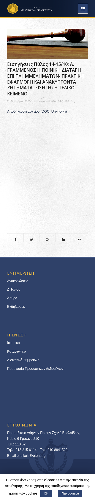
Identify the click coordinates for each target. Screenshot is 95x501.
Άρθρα (12, 298)
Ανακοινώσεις (17, 281)
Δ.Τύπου (13, 289)
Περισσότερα (70, 493)
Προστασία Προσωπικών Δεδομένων (35, 368)
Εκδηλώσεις (16, 306)
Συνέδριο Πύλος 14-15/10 (53, 101)
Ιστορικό (13, 343)
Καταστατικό (17, 351)
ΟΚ (46, 493)
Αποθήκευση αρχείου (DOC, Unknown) (37, 111)
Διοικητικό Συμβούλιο (23, 360)
